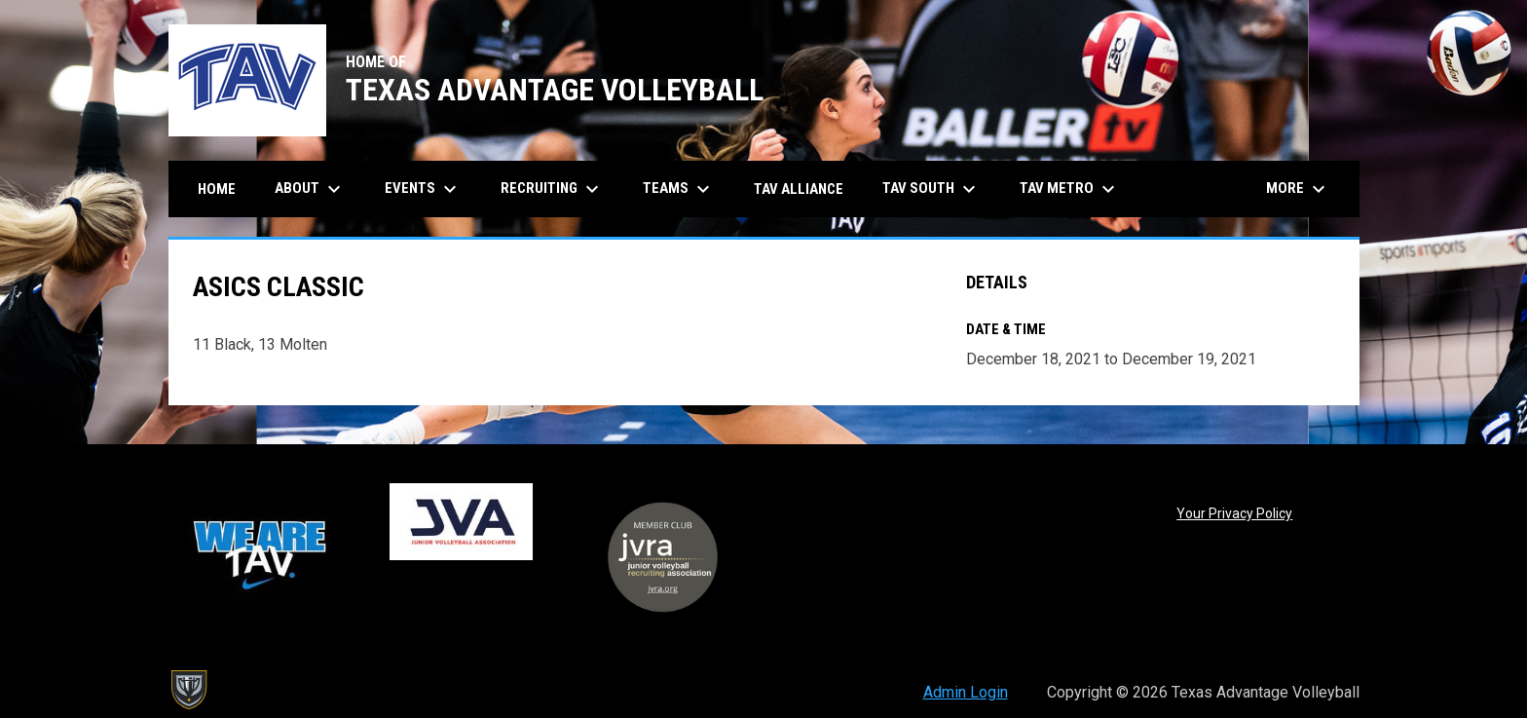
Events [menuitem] (423, 189)
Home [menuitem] (217, 189)
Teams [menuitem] (679, 189)
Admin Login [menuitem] (965, 692)
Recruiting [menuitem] (552, 189)
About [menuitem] (310, 189)
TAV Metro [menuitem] (1070, 189)
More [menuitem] (1298, 189)
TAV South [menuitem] (931, 189)
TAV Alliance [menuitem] (798, 189)
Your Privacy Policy (1234, 513)
